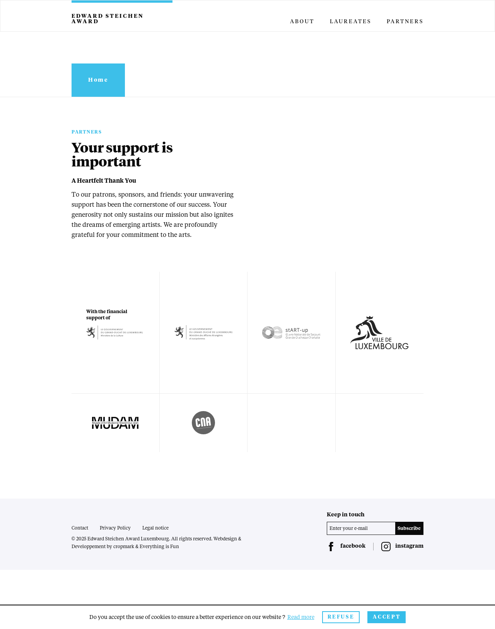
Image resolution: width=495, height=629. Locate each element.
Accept (386, 617)
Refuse (341, 617)
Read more (300, 617)
